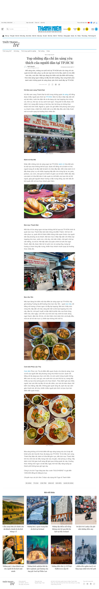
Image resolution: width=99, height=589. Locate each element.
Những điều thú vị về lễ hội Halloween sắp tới (62, 567)
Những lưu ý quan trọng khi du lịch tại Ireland (37, 527)
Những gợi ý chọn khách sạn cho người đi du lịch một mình (13, 568)
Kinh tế (17, 36)
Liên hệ (43, 22)
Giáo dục (39, 36)
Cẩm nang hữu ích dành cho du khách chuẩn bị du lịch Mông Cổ (13, 529)
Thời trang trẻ (92, 36)
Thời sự (7, 36)
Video (79, 36)
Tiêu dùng (84, 36)
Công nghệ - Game (69, 36)
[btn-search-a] (8, 29)
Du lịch (45, 36)
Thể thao (60, 36)
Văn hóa (50, 36)
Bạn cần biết (29, 22)
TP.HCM (49, 97)
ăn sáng (65, 94)
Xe (76, 36)
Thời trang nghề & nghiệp (28, 51)
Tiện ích (37, 22)
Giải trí (55, 36)
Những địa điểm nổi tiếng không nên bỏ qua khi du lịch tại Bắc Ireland (61, 529)
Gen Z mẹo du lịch (49, 54)
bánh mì (62, 164)
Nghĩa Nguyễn (31, 66)
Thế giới (12, 36)
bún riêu (68, 304)
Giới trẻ (34, 36)
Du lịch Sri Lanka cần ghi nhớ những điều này (85, 527)
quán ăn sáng (68, 483)
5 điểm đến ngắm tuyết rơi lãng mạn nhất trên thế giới (86, 567)
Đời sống (22, 36)
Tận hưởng (41, 51)
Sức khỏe (28, 36)
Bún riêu (59, 483)
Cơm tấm (27, 371)
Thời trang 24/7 (7, 51)
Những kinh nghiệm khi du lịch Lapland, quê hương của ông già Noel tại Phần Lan (37, 568)
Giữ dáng (16, 51)
